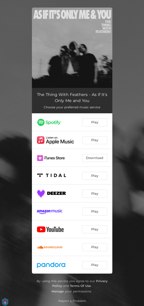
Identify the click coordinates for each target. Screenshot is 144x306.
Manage (58, 291)
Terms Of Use (80, 286)
